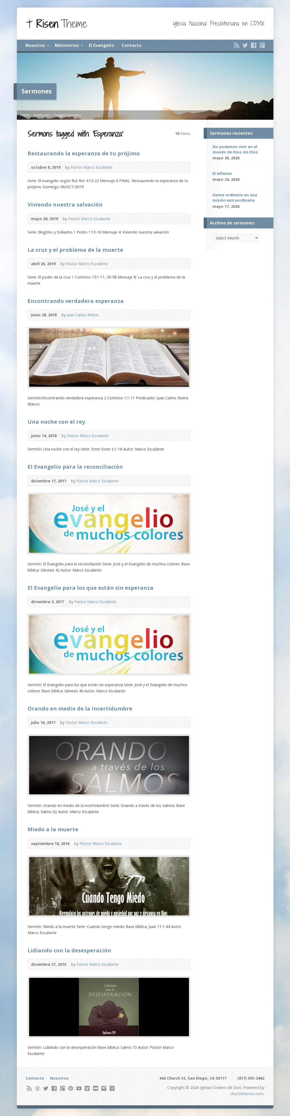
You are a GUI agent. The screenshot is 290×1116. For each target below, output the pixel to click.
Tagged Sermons (67, 114)
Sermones (41, 114)
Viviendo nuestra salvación (65, 204)
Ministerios (67, 45)
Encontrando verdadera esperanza (76, 301)
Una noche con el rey (56, 421)
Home (25, 114)
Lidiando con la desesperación (69, 950)
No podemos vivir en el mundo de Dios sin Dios (235, 149)
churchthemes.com (247, 1093)
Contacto (131, 45)
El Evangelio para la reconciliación (75, 466)
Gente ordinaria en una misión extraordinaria (234, 197)
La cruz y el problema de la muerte (75, 249)
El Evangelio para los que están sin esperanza (90, 587)
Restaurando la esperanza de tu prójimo (84, 153)
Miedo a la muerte (53, 829)
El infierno (222, 173)
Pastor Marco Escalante (92, 167)
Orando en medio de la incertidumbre (80, 708)
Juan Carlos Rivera (82, 314)
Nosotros (35, 45)
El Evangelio (101, 45)
